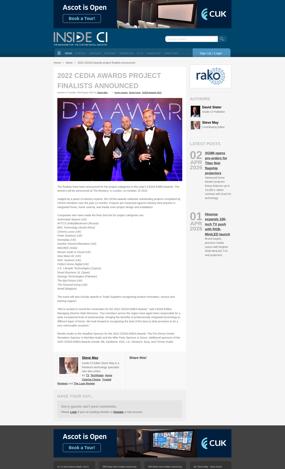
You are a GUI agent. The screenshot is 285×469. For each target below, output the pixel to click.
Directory (171, 53)
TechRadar (97, 375)
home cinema (121, 92)
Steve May (102, 92)
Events (81, 53)
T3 (87, 375)
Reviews (110, 53)
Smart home (135, 92)
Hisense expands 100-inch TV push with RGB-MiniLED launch (217, 224)
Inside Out (154, 53)
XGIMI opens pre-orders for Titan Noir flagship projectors (216, 163)
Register (119, 411)
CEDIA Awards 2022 (152, 92)
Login (73, 411)
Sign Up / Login (211, 53)
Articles (95, 53)
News (68, 53)
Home (59, 52)
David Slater (211, 107)
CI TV (140, 53)
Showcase (126, 53)
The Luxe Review (84, 383)
